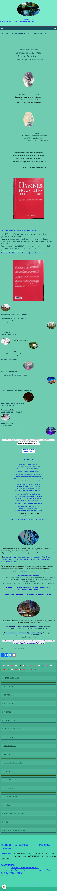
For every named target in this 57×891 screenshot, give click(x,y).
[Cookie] (4, 886)
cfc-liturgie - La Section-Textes (11, 230)
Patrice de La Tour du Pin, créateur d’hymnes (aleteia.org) (28, 519)
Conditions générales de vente (28, 885)
